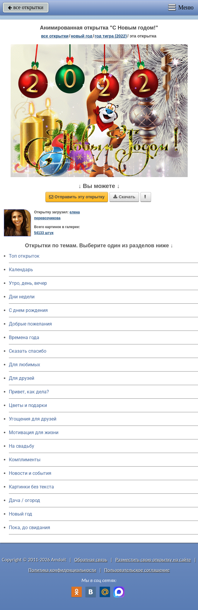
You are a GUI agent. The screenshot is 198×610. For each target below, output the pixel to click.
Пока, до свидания (29, 527)
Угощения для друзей (32, 419)
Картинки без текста (31, 487)
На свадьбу (21, 446)
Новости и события (30, 473)
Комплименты (24, 459)
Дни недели (22, 297)
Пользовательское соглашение (136, 570)
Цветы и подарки (28, 405)
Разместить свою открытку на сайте (153, 560)
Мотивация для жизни (33, 432)
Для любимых (24, 364)
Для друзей (21, 378)
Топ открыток (24, 256)
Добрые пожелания (30, 324)
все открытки (25, 7)
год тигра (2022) (111, 36)
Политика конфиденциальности (62, 570)
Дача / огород (24, 500)
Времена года (24, 337)
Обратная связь (90, 560)
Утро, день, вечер (28, 283)
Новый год (20, 514)
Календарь (21, 269)
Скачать (124, 196)
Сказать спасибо (27, 351)
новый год (81, 36)
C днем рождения (28, 310)
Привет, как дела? (29, 392)
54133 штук (44, 233)
